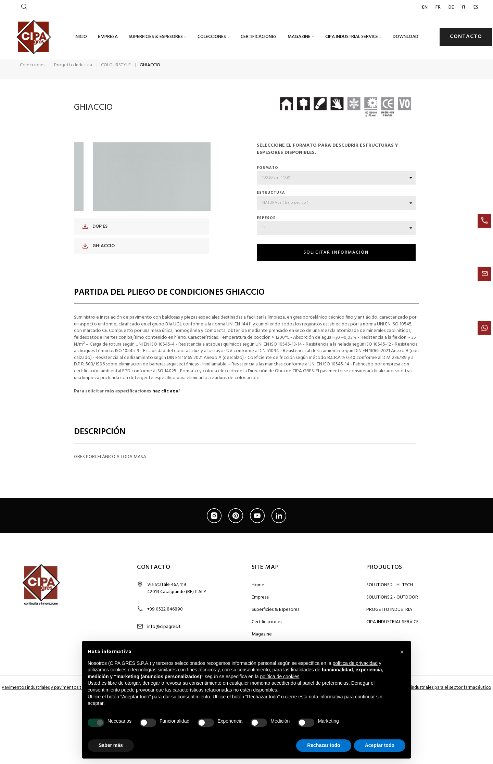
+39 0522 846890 (165, 620)
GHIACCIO (99, 257)
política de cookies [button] (279, 676)
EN (425, 7)
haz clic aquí (166, 402)
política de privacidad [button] (355, 663)
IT (464, 7)
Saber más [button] (111, 745)
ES (475, 7)
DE (451, 7)
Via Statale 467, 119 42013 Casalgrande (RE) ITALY (176, 599)
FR (438, 7)
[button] (401, 651)
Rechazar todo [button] (323, 745)
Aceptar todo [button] (379, 745)
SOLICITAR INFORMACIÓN (336, 263)
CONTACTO (466, 36)
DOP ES (95, 237)
